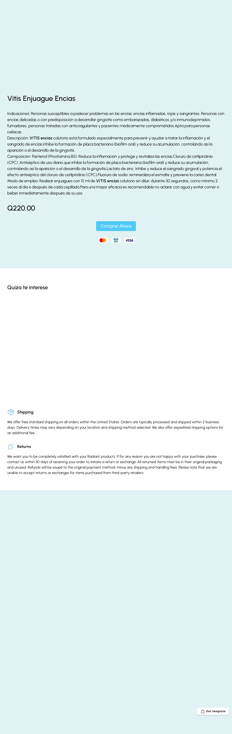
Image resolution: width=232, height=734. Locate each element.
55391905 (155, 4)
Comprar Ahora (116, 248)
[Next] (221, 309)
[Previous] (212, 309)
